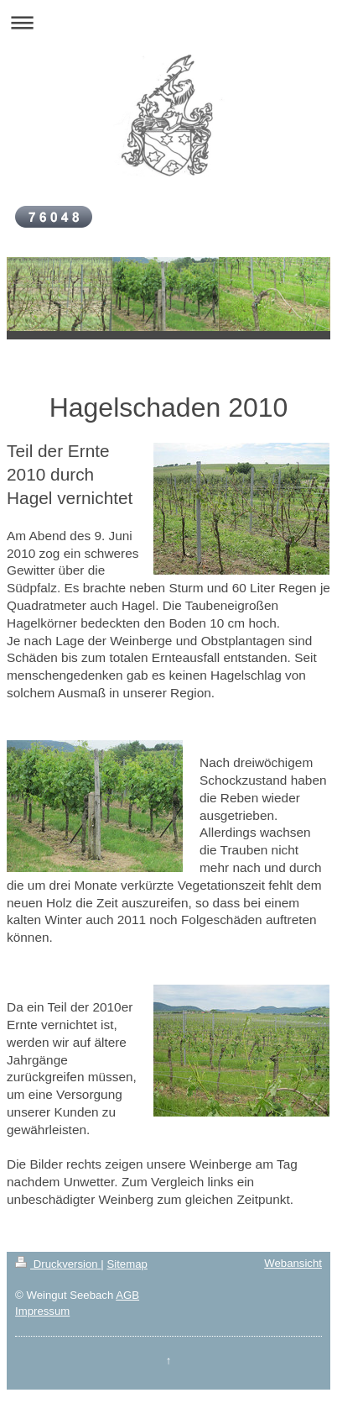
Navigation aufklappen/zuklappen (168, 22)
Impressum (42, 1311)
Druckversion (58, 1264)
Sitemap (126, 1264)
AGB (127, 1295)
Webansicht (293, 1263)
